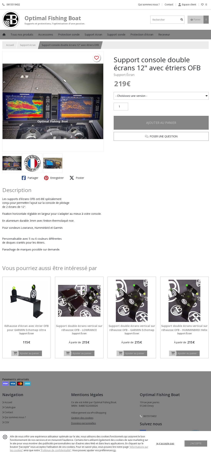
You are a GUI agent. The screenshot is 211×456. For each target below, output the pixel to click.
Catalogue (9, 407)
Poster (76, 178)
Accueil (10, 45)
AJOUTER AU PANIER (161, 123)
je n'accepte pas (165, 443)
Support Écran (124, 75)
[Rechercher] (181, 19)
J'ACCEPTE (196, 443)
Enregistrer (54, 178)
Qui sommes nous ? (14, 417)
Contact (169, 4)
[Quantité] (121, 106)
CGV (5, 422)
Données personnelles (83, 423)
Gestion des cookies (82, 418)
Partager (30, 178)
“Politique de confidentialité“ (55, 450)
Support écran (28, 45)
